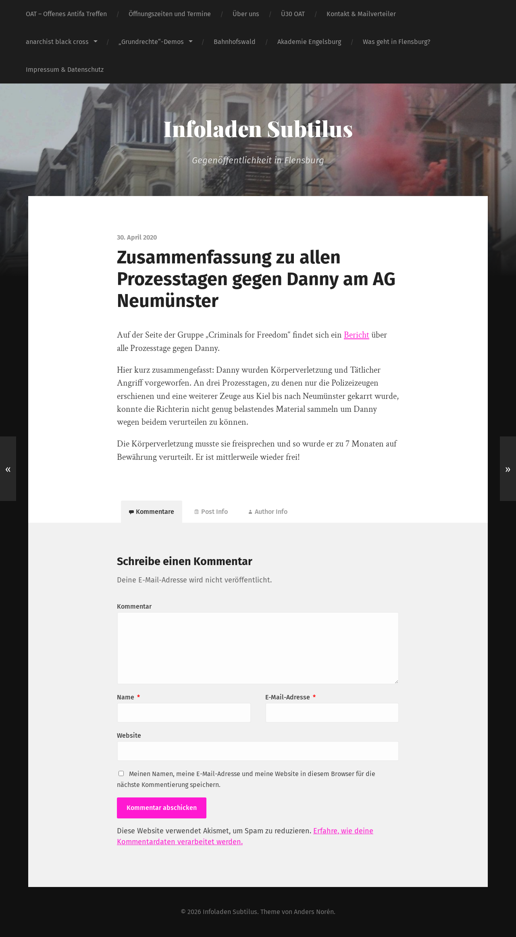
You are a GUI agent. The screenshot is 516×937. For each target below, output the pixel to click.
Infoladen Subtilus (258, 128)
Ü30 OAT (293, 14)
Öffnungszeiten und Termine (170, 14)
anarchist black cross (57, 42)
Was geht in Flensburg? (396, 42)
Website (129, 735)
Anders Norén (314, 912)
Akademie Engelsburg (309, 42)
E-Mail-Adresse (290, 697)
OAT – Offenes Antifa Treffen (66, 14)
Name (128, 697)
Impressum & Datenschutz (65, 69)
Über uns (246, 14)
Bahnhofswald (235, 42)
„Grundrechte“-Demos (151, 42)
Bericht (356, 335)
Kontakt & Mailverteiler (361, 14)
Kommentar (134, 606)
